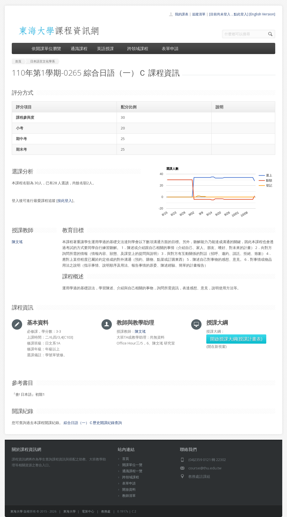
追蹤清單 (198, 14)
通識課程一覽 (132, 471)
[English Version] (262, 14)
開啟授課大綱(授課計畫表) (236, 339)
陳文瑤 (17, 241)
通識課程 (79, 48)
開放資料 (129, 489)
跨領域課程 (139, 48)
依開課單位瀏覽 (46, 48)
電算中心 (88, 511)
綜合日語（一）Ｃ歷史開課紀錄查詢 (93, 422)
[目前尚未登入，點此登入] (228, 14)
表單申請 (170, 48)
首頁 (125, 458)
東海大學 (16, 511)
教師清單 (129, 495)
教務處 (105, 511)
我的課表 (181, 14)
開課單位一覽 (132, 464)
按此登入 (64, 200)
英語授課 (107, 48)
